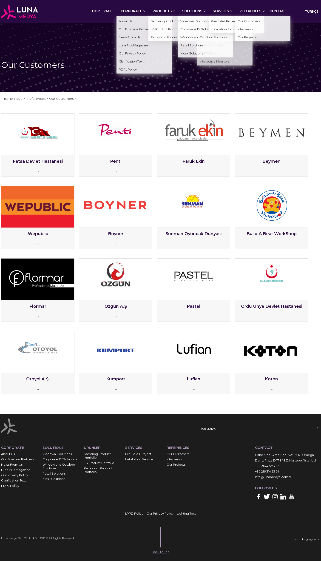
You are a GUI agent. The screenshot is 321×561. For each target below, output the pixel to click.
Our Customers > (63, 99)
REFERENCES (250, 11)
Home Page (12, 99)
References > (38, 99)
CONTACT (278, 11)
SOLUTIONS (192, 11)
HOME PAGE (102, 11)
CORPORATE (131, 11)
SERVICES (221, 11)
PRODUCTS (162, 11)
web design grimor (307, 539)
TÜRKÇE (311, 11)
